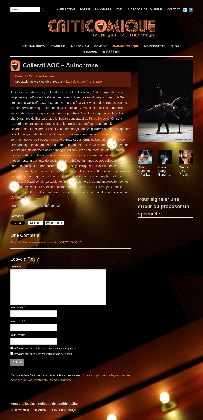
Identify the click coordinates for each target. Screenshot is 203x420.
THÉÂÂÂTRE (111, 52)
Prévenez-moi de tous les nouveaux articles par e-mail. (43, 353)
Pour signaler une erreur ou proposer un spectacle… (163, 206)
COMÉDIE (101, 46)
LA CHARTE (103, 9)
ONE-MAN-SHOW (33, 46)
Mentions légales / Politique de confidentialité (44, 403)
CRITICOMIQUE (66, 410)
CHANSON (90, 52)
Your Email (16, 321)
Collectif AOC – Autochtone (60, 65)
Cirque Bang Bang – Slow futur (163, 170)
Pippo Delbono (99, 118)
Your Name (16, 307)
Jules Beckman (45, 76)
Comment (15, 266)
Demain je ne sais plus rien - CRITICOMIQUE (52, 242)
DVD (119, 9)
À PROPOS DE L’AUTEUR (144, 9)
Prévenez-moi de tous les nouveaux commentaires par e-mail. (47, 348)
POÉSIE (85, 9)
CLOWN (176, 46)
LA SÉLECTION (65, 9)
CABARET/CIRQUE (126, 46)
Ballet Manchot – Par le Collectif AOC (144, 170)
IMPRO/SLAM (79, 46)
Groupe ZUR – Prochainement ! (185, 170)
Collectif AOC (24, 76)
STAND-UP (57, 46)
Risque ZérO (42, 108)
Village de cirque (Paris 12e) (82, 81)
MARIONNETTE (154, 46)
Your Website (17, 334)
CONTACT (173, 9)
